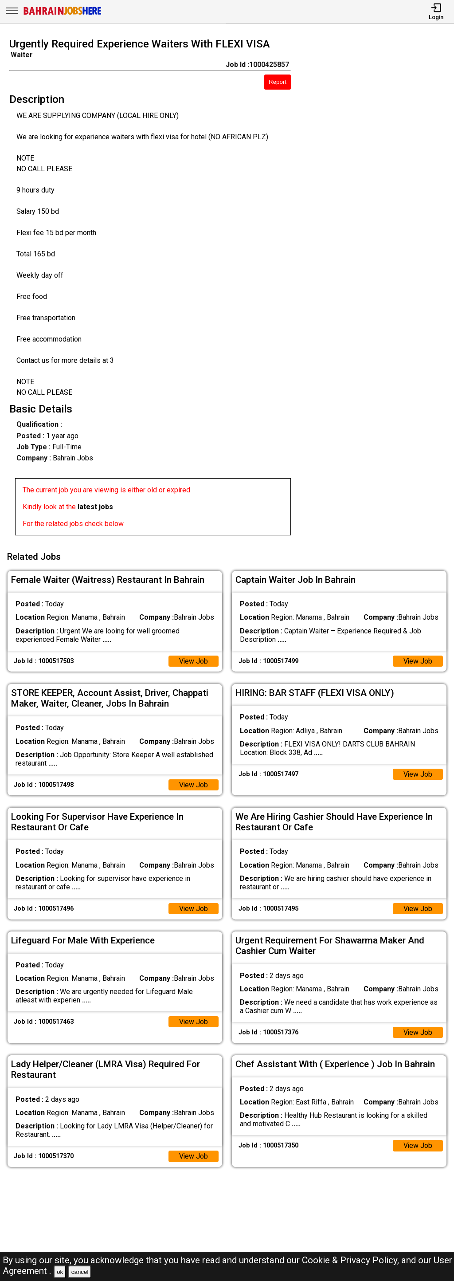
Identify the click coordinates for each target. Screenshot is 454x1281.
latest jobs (95, 507)
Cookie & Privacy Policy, (351, 1260)
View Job (193, 660)
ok (60, 1272)
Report (277, 82)
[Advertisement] (378, 289)
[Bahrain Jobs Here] (62, 14)
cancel (80, 1272)
